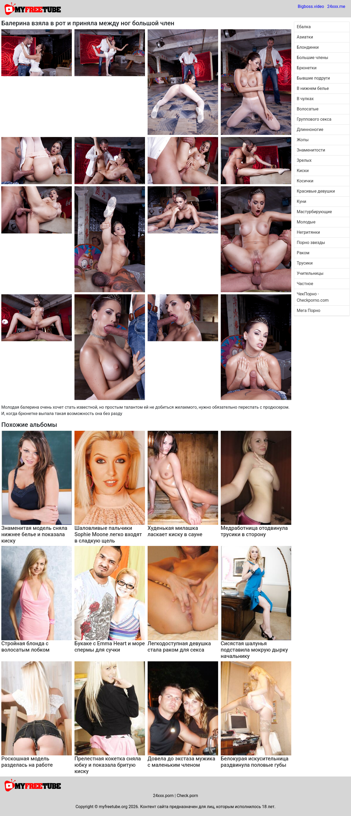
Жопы (303, 139)
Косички (305, 180)
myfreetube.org (113, 806)
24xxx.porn (163, 795)
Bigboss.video (311, 6)
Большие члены (312, 57)
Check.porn (187, 795)
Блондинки (308, 47)
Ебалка (304, 26)
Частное (305, 283)
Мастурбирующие (314, 211)
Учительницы (310, 273)
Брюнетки (307, 67)
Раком (303, 252)
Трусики (305, 263)
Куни (301, 201)
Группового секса (314, 119)
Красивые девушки (316, 191)
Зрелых (304, 160)
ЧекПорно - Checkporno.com (313, 297)
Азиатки (305, 37)
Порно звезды (311, 242)
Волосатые (308, 108)
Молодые (306, 221)
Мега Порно (308, 310)
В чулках (305, 98)
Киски (303, 170)
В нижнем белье (313, 88)
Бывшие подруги (313, 78)
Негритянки (308, 232)
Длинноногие (310, 129)
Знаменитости (311, 150)
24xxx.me (336, 6)
